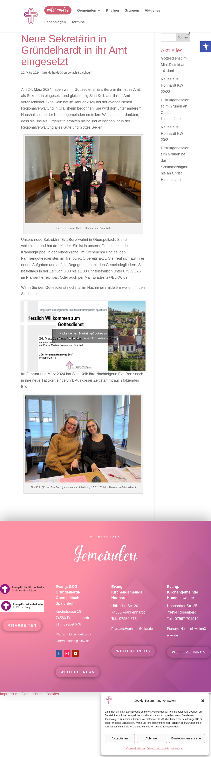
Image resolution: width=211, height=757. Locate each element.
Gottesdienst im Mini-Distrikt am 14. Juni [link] (174, 64)
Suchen (183, 37)
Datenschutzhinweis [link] (158, 748)
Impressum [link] (177, 748)
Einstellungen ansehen (187, 738)
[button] (203, 701)
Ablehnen (151, 738)
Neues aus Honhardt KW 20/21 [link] (172, 133)
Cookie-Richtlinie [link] (135, 748)
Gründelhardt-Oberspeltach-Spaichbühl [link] (67, 72)
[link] (205, 46)
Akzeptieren (119, 738)
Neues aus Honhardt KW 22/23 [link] (172, 85)
